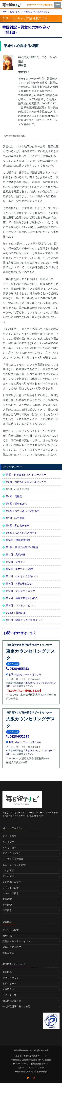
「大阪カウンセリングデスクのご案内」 (31, 752)
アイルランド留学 (11, 853)
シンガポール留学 (11, 882)
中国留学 (7, 899)
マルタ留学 (8, 870)
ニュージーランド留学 (14, 865)
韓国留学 (7, 910)
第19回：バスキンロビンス (20, 606)
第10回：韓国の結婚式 (18, 540)
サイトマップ (9, 995)
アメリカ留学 (9, 836)
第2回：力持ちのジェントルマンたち (26, 482)
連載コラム (8, 953)
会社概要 (7, 972)
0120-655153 (17, 669)
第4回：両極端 (14, 496)
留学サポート (9, 984)
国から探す (8, 936)
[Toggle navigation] (58, 4)
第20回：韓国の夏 (16, 613)
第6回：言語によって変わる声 (22, 511)
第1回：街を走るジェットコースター (26, 475)
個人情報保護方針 (11, 1001)
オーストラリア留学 (12, 859)
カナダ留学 (8, 842)
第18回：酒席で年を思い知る (22, 598)
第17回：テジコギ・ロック (20, 591)
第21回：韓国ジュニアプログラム (24, 620)
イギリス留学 (9, 848)
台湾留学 (7, 905)
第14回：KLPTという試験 (19, 569)
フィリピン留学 (10, 888)
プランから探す (10, 930)
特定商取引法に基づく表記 (16, 1006)
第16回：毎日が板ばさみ (19, 584)
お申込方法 (8, 989)
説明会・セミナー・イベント (17, 941)
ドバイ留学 (8, 876)
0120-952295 (17, 736)
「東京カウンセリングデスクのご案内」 (31, 684)
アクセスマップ (10, 978)
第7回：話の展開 (15, 518)
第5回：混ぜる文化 (16, 504)
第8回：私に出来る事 (17, 526)
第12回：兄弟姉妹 (15, 555)
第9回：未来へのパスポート (21, 533)
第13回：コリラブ (15, 562)
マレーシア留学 (10, 893)
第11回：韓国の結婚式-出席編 (22, 547)
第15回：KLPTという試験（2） (22, 576)
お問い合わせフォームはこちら (23, 674)
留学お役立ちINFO (11, 947)
